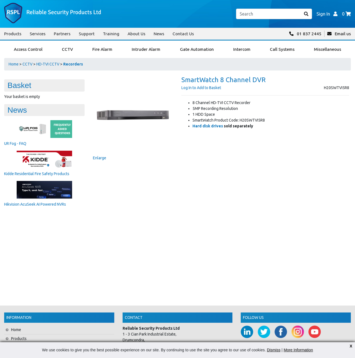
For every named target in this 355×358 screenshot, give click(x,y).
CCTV (27, 64)
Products (12, 33)
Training (111, 33)
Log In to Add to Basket (201, 87)
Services (37, 33)
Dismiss (273, 350)
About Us (136, 33)
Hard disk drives (207, 126)
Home (14, 64)
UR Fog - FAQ (15, 143)
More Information (298, 350)
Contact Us (183, 33)
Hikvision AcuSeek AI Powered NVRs (35, 204)
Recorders (73, 64)
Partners (62, 33)
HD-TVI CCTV (47, 64)
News (159, 33)
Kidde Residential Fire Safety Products (36, 174)
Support (87, 33)
